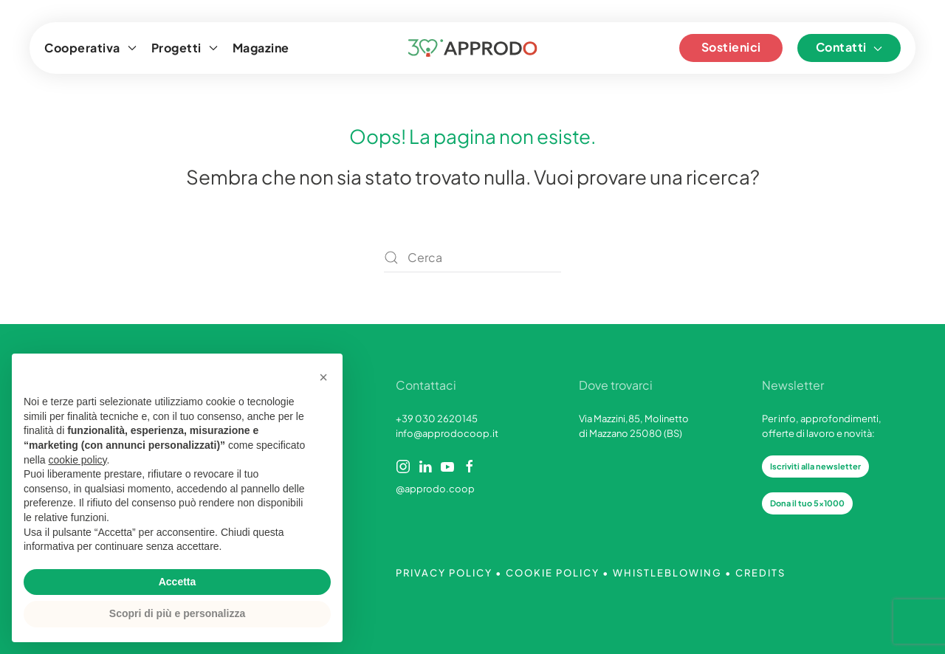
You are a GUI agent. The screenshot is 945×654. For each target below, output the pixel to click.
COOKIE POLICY (552, 573)
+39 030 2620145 (437, 418)
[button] (323, 377)
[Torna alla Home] (473, 48)
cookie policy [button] (77, 460)
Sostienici (731, 47)
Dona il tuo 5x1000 (807, 503)
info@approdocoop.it (447, 433)
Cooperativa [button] (90, 47)
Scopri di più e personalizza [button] (177, 613)
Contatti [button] (849, 47)
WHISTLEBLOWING (667, 573)
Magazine (261, 47)
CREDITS (760, 573)
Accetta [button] (177, 582)
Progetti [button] (184, 47)
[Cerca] (472, 257)
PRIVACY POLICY (444, 573)
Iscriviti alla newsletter (815, 466)
